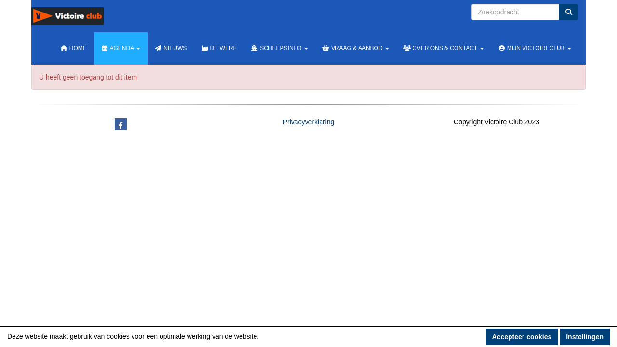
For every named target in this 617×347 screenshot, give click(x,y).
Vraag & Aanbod (355, 48)
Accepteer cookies (522, 337)
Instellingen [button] (585, 337)
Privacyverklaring (309, 122)
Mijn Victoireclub (534, 48)
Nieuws (171, 48)
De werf (219, 48)
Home (74, 48)
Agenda (120, 48)
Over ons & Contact (443, 48)
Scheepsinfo (279, 48)
